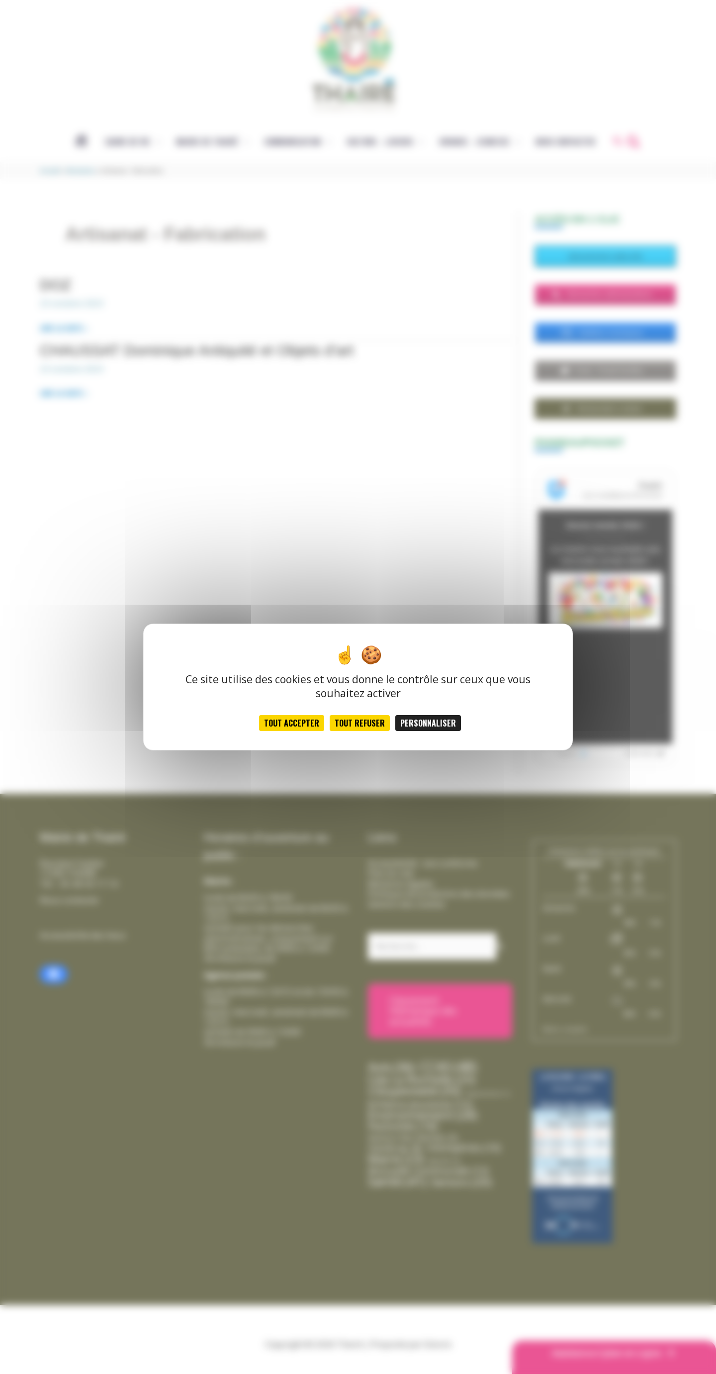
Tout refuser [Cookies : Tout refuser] (360, 723)
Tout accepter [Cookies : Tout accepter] (291, 723)
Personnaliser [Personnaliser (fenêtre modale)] (428, 723)
